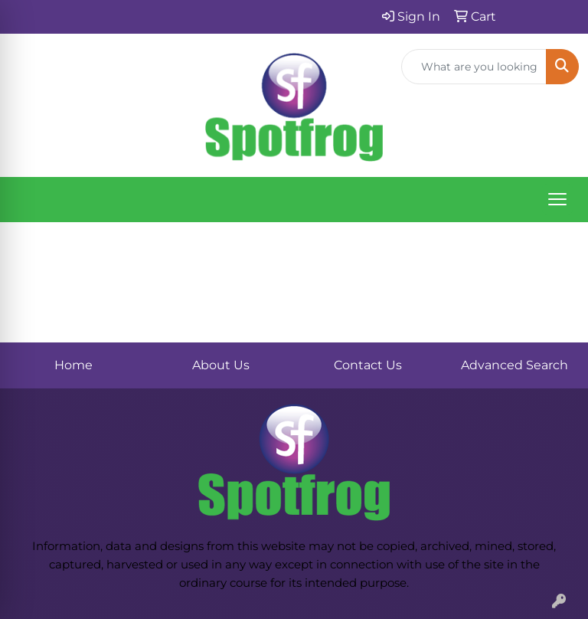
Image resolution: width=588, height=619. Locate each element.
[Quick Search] (474, 66)
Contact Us (368, 365)
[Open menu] (557, 199)
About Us (221, 365)
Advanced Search (514, 365)
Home (73, 365)
